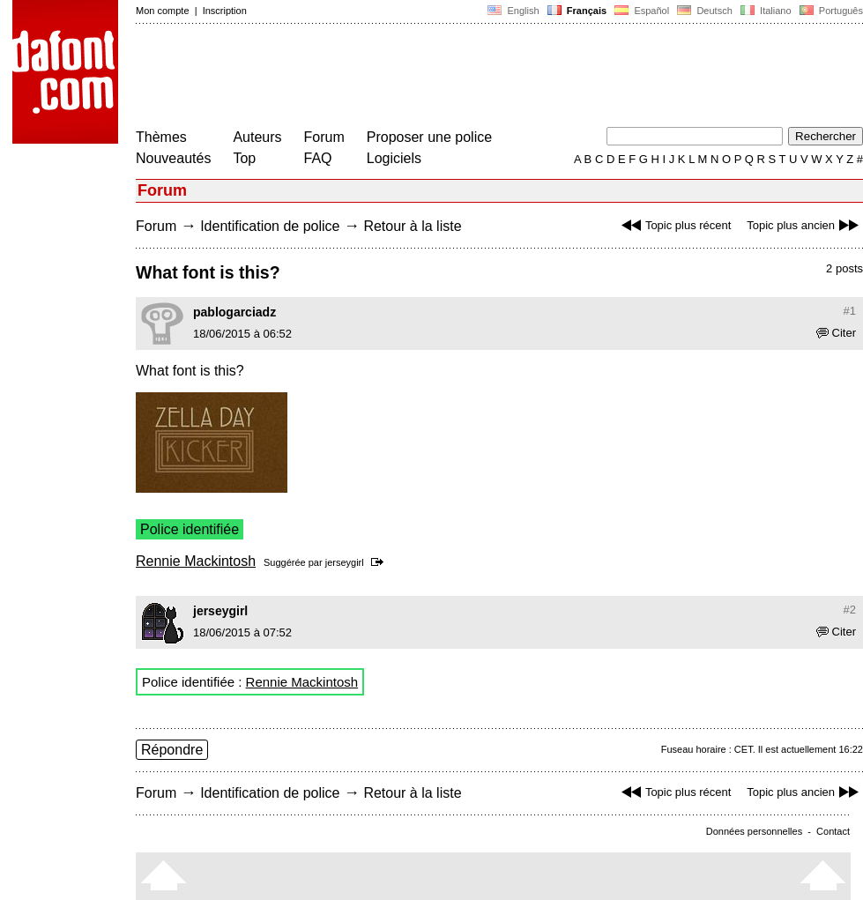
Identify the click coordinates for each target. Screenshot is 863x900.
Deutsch (704, 10)
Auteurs (257, 137)
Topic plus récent (674, 225)
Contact (833, 831)
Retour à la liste (412, 226)
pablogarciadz (234, 312)
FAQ (318, 158)
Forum (324, 137)
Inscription (225, 10)
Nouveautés (173, 158)
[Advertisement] (456, 77)
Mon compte (163, 10)
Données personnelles (754, 831)
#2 (850, 609)
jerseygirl (344, 562)
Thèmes (161, 137)
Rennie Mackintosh (196, 561)
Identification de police (269, 226)
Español (642, 10)
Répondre (172, 749)
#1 (850, 310)
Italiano (766, 10)
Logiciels (394, 158)
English (513, 10)
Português (830, 10)
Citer (836, 332)
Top (244, 158)
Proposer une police (429, 137)
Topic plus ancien (805, 225)
